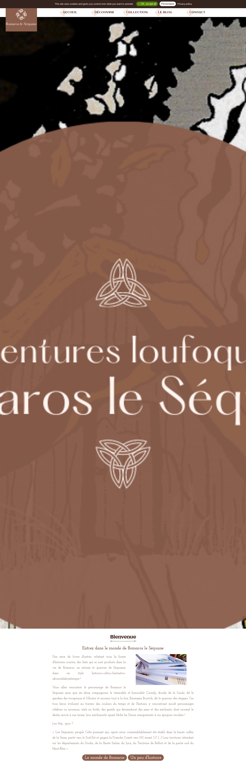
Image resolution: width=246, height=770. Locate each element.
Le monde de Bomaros (104, 758)
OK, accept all (147, 4)
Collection (137, 12)
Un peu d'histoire (145, 758)
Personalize (167, 4)
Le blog (165, 12)
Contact (197, 12)
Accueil (70, 12)
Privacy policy (184, 4)
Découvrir (104, 12)
